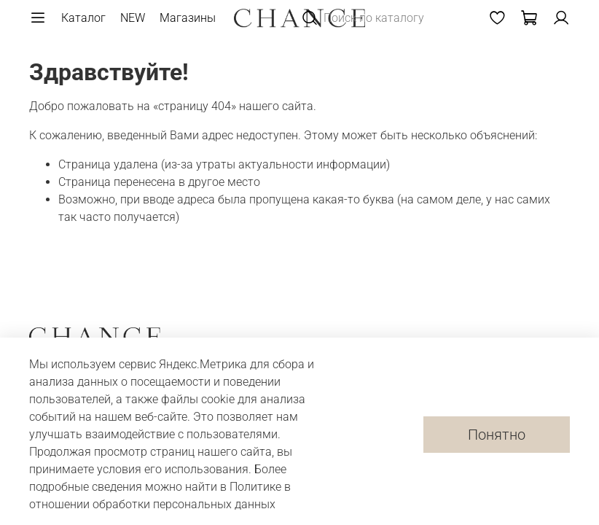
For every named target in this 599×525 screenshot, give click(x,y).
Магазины (188, 18)
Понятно (496, 434)
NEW (132, 18)
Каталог (83, 18)
